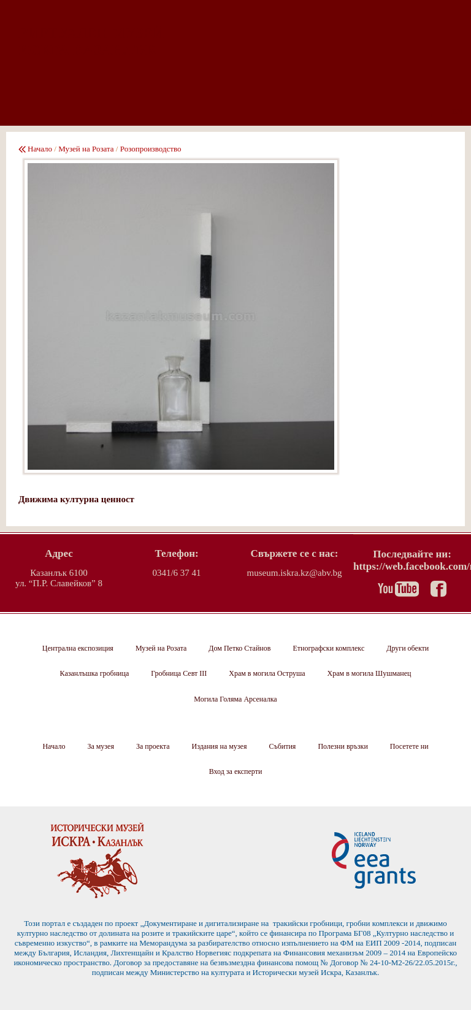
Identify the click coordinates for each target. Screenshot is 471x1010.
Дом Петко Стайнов (239, 648)
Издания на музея (219, 746)
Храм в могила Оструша (267, 673)
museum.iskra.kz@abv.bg (294, 573)
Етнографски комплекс (328, 648)
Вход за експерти (235, 771)
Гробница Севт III (179, 673)
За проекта (153, 746)
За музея (100, 746)
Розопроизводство (151, 148)
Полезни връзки (342, 746)
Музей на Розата (85, 148)
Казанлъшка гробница (94, 673)
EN (457, 111)
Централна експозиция (77, 648)
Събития (282, 746)
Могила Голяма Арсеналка (235, 699)
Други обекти (407, 648)
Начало (40, 148)
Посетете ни (409, 746)
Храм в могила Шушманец (369, 673)
